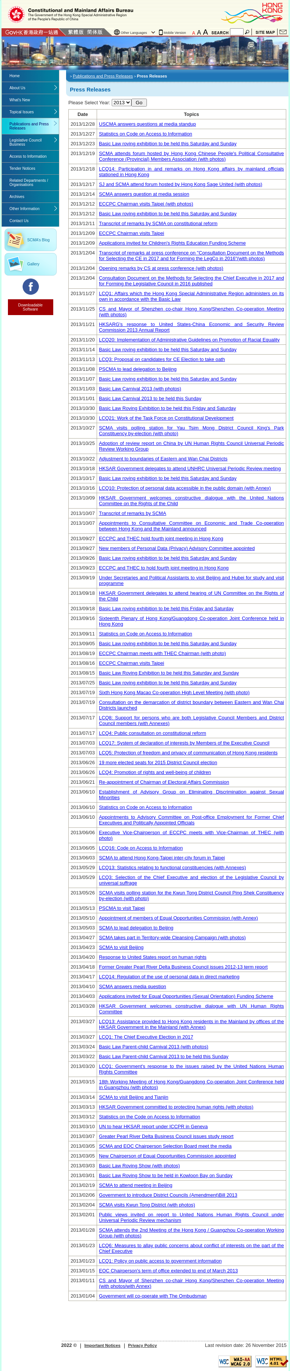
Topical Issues (21, 112)
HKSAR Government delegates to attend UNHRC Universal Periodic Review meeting (190, 468)
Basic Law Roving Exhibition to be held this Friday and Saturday (167, 408)
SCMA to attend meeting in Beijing (135, 1185)
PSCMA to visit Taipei (122, 908)
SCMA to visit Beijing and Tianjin (133, 1097)
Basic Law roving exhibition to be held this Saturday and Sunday (167, 143)
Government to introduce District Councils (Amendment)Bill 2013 (168, 1195)
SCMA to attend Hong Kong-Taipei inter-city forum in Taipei (162, 858)
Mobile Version (175, 33)
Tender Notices (22, 168)
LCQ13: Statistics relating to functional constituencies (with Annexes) (172, 867)
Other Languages (134, 33)
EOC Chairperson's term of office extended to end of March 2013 (168, 1271)
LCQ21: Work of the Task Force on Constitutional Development (166, 418)
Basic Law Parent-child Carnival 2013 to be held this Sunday (163, 1056)
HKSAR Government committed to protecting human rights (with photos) (176, 1107)
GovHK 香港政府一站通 (34, 32)
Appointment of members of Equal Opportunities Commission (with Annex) (178, 918)
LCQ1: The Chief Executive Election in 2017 (146, 1037)
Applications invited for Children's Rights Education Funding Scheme (172, 243)
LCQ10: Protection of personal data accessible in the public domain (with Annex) (185, 488)
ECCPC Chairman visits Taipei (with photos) (146, 204)
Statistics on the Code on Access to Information (149, 1117)
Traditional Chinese (75, 32)
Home (14, 76)
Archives (16, 197)
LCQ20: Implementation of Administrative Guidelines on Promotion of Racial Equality (189, 340)
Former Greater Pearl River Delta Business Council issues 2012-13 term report (183, 967)
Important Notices (102, 1345)
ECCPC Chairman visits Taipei (131, 233)
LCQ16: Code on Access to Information (141, 848)
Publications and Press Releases (29, 126)
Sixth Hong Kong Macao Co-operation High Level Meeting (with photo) (174, 692)
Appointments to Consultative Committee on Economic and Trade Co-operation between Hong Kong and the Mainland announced (191, 526)
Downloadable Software (30, 307)
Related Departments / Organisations (28, 182)
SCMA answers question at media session (144, 194)
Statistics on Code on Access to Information (145, 134)
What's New (19, 100)
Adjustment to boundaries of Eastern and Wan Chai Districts (163, 459)
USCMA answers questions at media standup (147, 124)
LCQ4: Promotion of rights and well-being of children (155, 772)
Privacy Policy (142, 1345)
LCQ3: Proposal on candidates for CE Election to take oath (162, 359)
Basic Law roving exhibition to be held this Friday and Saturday (166, 608)
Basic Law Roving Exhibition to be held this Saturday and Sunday (169, 673)
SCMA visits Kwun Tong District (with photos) (147, 1205)
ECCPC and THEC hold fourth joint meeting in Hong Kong (161, 538)
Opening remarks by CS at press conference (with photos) (161, 268)
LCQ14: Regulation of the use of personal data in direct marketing (169, 977)
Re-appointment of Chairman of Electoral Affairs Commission (164, 782)
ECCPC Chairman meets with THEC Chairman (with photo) (162, 653)
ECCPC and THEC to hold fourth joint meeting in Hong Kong (163, 568)
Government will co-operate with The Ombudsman (153, 1296)
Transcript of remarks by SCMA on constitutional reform (158, 223)
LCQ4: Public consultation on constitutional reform (152, 733)
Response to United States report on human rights (153, 957)
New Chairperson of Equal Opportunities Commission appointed (167, 1156)
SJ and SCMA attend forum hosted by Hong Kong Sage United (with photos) (180, 184)
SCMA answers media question (132, 986)
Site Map (265, 32)
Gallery (33, 264)
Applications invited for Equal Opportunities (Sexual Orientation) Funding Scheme (186, 996)
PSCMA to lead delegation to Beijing (138, 369)
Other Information (24, 209)
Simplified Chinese (94, 32)
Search (248, 32)
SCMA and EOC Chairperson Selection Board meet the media (165, 1146)
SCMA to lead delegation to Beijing (136, 928)
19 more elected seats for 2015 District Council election (158, 762)
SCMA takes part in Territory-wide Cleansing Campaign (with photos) (172, 937)
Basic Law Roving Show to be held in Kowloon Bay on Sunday (166, 1175)
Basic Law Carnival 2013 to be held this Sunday (150, 398)
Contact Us (283, 32)
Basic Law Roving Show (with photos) (139, 1165)
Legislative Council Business (25, 142)
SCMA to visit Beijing (121, 947)
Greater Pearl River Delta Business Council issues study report (166, 1136)
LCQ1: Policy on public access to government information (160, 1261)
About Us (17, 88)
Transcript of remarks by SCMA (132, 513)
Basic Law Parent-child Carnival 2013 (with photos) (153, 1047)
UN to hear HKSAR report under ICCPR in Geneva (153, 1126)
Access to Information (27, 156)
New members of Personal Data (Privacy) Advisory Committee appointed (177, 548)
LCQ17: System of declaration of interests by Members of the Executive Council (184, 743)
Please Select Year (88, 102)
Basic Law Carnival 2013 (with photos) (140, 388)
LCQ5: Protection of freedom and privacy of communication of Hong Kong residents (188, 753)
